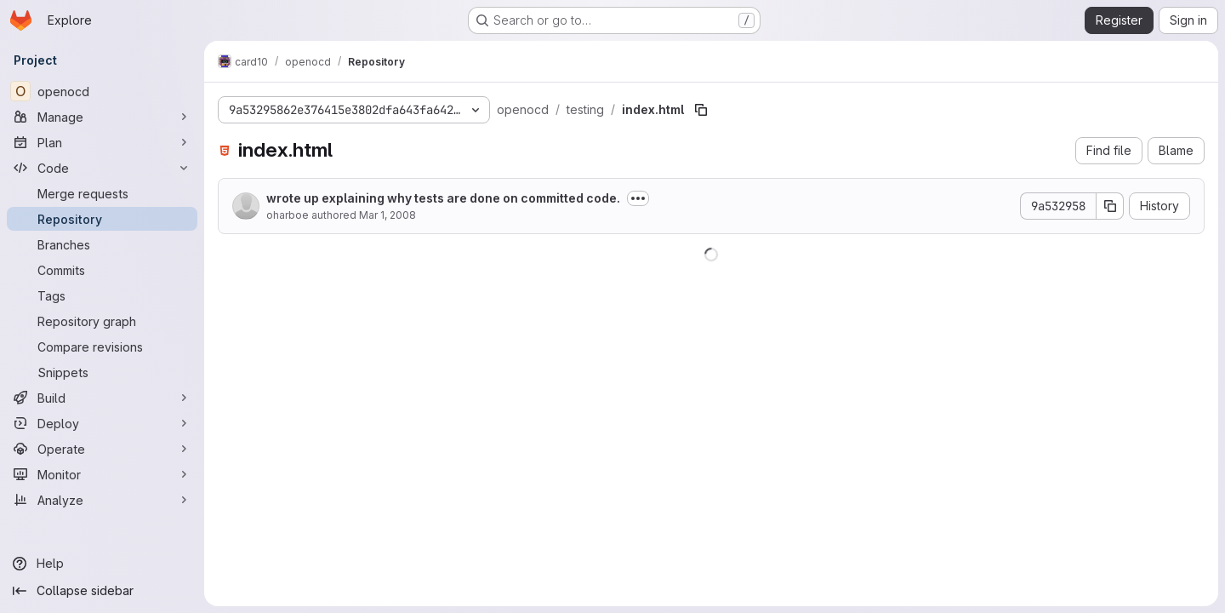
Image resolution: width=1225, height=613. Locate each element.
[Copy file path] (701, 109)
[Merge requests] (102, 193)
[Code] (102, 168)
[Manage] (102, 117)
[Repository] (102, 219)
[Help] (102, 564)
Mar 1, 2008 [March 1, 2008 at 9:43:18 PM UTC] (387, 215)
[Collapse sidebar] (102, 591)
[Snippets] (102, 372)
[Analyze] (102, 500)
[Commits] (102, 270)
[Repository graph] (102, 321)
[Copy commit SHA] (1110, 206)
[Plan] (102, 142)
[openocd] (102, 91)
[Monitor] (102, 474)
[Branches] (102, 244)
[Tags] (102, 295)
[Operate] (102, 449)
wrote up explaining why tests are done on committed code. (443, 198)
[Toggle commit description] (638, 198)
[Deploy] (102, 423)
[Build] (102, 398)
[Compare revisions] (102, 346)
